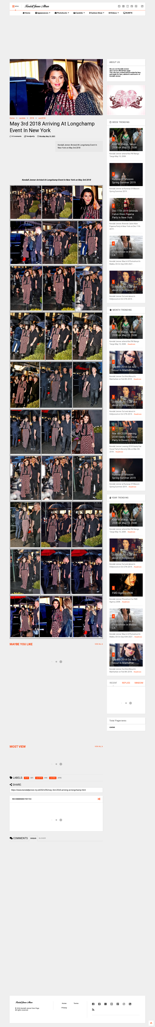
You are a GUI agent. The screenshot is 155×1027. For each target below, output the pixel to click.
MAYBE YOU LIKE (21, 644)
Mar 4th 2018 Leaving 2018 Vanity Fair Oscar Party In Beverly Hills (124, 437)
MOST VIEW (18, 746)
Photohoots (62, 13)
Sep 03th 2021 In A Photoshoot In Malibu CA (124, 252)
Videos (114, 13)
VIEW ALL (99, 644)
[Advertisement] (77, 37)
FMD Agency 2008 (122, 592)
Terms (76, 1003)
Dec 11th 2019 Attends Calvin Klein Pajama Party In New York (125, 214)
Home (26, 13)
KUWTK (127, 13)
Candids (79, 13)
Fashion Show (96, 13)
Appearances (42, 13)
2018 (32, 118)
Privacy (64, 1008)
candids (22, 118)
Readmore (131, 344)
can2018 (41, 118)
